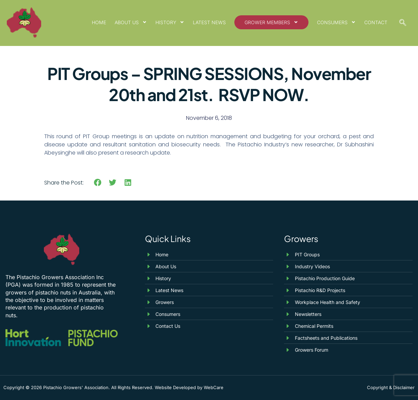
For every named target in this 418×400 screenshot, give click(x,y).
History (169, 22)
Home (99, 22)
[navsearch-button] (402, 23)
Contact (375, 22)
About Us (131, 22)
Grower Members (271, 22)
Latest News (209, 22)
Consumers (336, 22)
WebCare (213, 387)
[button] (98, 183)
